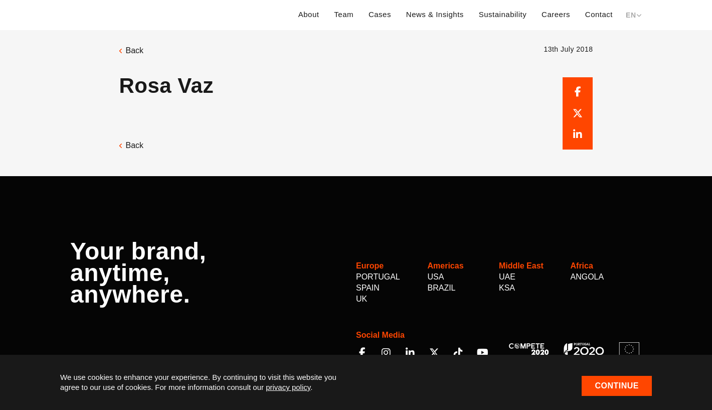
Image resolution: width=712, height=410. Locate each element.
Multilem (111, 14)
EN (634, 15)
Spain (368, 288)
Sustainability (502, 14)
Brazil (442, 288)
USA (436, 276)
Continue (617, 385)
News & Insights (435, 14)
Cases (380, 14)
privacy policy (288, 387)
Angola (587, 276)
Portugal (378, 276)
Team (343, 14)
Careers (556, 14)
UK (361, 299)
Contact (599, 14)
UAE (507, 276)
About (308, 14)
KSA (507, 288)
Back (131, 50)
